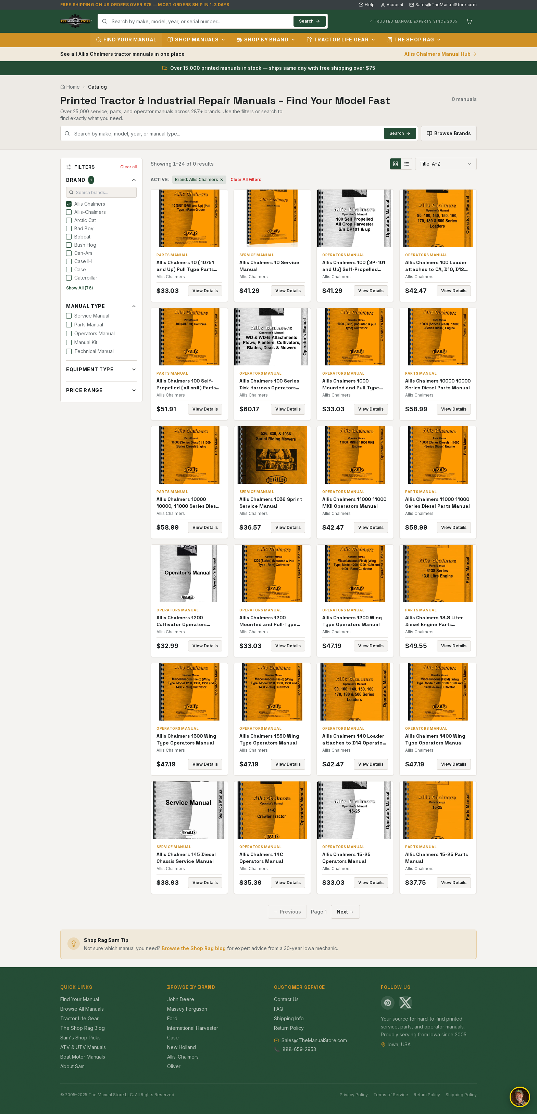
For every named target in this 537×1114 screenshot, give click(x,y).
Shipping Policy (461, 1094)
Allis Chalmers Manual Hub (440, 54)
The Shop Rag (414, 39)
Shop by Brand (266, 39)
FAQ (278, 1009)
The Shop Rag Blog (82, 1028)
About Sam (72, 1066)
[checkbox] (69, 204)
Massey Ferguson (187, 1009)
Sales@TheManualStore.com (443, 4)
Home (70, 87)
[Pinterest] (388, 1003)
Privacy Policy (354, 1094)
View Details (205, 290)
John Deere (180, 999)
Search (309, 21)
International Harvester (192, 1028)
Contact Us (286, 999)
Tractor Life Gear (341, 39)
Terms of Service (390, 1094)
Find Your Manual (126, 39)
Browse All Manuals (82, 1009)
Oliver (173, 1066)
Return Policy (289, 1028)
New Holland (181, 1047)
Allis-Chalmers (183, 1057)
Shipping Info (289, 1018)
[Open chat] (520, 1097)
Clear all (128, 166)
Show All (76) (79, 287)
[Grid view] (395, 163)
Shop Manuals (196, 39)
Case (173, 1037)
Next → (345, 912)
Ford (172, 1018)
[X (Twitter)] (405, 1003)
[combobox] (213, 21)
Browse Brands (449, 133)
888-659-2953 (299, 1049)
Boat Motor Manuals (82, 1057)
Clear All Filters (245, 179)
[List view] (406, 163)
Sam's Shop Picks (80, 1037)
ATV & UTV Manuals (83, 1047)
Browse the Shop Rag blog (194, 948)
